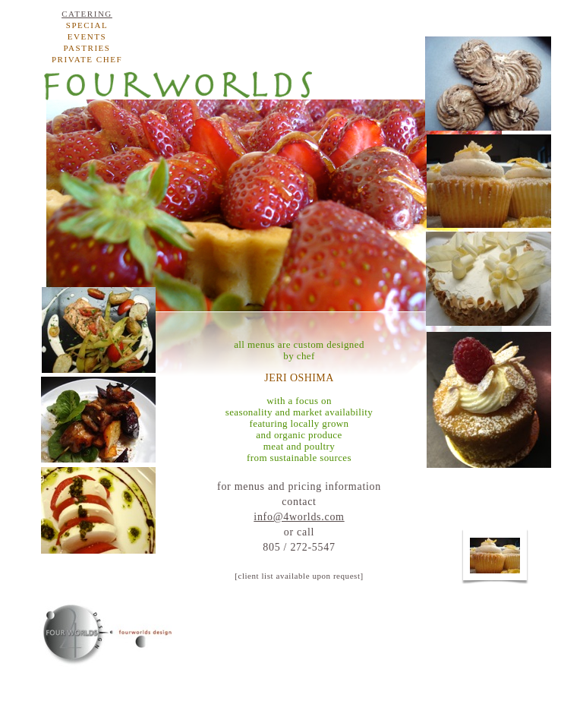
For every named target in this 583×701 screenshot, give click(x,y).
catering (86, 13)
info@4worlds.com (299, 517)
